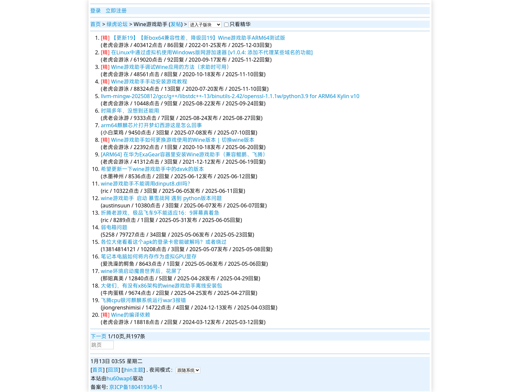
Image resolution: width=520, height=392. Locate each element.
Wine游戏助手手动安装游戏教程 (149, 81)
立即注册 (116, 10)
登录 (95, 10)
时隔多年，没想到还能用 (130, 110)
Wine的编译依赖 (130, 314)
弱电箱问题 (114, 227)
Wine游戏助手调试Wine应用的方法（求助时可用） (171, 67)
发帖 (175, 24)
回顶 (113, 369)
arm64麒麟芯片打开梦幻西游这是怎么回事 (151, 125)
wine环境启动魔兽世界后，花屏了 (141, 271)
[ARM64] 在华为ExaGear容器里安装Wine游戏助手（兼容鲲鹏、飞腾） (184, 154)
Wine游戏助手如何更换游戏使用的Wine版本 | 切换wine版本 (183, 139)
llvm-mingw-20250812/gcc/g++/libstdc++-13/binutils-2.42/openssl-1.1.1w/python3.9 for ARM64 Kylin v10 (230, 96)
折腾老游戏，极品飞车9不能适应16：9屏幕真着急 (160, 212)
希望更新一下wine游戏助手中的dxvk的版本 (152, 169)
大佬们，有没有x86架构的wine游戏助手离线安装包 (161, 285)
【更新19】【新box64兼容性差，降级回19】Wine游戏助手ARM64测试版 (198, 37)
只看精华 (240, 24)
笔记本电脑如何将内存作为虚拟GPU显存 (149, 256)
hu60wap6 (119, 378)
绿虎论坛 (117, 24)
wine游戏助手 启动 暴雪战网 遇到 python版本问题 (161, 198)
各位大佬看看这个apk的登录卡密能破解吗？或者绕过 (164, 242)
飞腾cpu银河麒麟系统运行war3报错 (143, 300)
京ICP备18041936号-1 (135, 387)
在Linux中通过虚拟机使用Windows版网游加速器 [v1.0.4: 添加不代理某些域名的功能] (212, 52)
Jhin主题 (133, 369)
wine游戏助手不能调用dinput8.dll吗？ (147, 183)
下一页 (98, 336)
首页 (95, 24)
